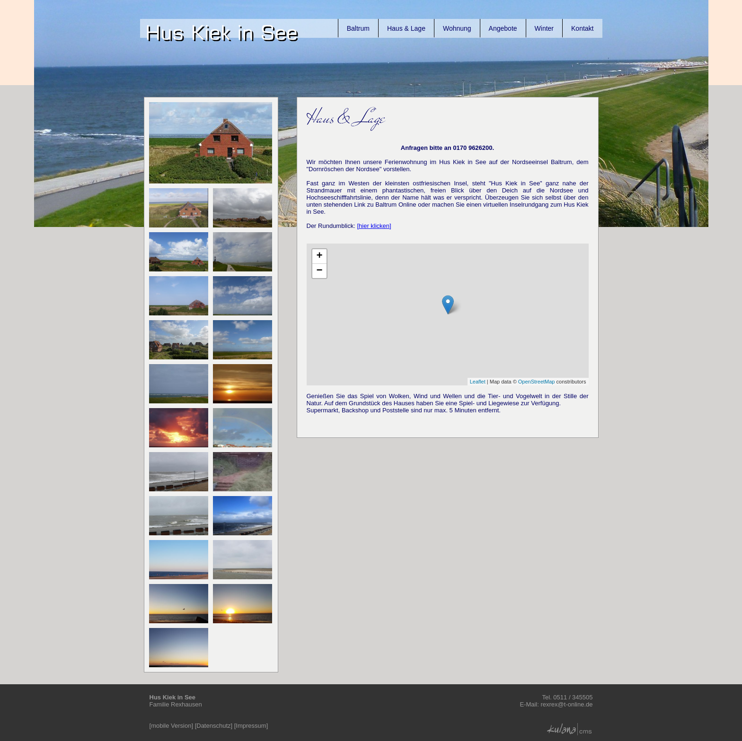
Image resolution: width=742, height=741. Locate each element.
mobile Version (171, 725)
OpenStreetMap (536, 381)
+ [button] (319, 256)
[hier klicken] (374, 225)
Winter (544, 28)
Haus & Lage (406, 28)
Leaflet (478, 381)
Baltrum (358, 28)
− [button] (319, 271)
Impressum (251, 725)
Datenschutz (213, 725)
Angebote (503, 28)
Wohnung (457, 28)
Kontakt (582, 28)
